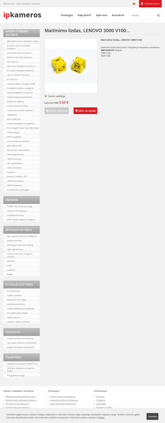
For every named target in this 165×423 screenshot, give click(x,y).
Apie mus (101, 15)
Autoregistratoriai (15, 154)
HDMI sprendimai (15, 180)
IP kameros (12, 79)
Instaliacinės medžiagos (18, 189)
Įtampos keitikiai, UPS (17, 176)
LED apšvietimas (14, 163)
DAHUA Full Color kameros (19, 57)
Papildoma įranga (15, 215)
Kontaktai (118, 15)
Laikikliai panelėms (16, 304)
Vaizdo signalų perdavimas (19, 97)
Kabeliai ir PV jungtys (16, 299)
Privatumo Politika (104, 407)
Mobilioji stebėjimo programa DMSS (20, 369)
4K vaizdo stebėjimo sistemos (21, 66)
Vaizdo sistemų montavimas (20, 338)
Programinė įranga (15, 375)
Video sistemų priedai (17, 105)
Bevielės (11, 261)
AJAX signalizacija (15, 249)
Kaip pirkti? (84, 15)
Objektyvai (12, 114)
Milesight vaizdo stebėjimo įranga (22, 41)
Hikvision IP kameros (17, 210)
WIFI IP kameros (14, 185)
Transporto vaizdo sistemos (20, 110)
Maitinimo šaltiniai (15, 101)
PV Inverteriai (13, 290)
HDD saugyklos (14, 136)
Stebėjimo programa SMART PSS (22, 363)
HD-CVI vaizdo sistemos (18, 74)
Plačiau (101, 417)
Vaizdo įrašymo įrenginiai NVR (21, 83)
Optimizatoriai (13, 317)
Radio (10, 274)
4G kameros (13, 61)
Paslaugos (67, 15)
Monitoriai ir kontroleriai (18, 150)
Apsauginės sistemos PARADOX (22, 236)
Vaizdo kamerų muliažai (18, 141)
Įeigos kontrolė (14, 240)
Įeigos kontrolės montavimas (20, 347)
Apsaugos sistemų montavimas (21, 342)
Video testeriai (14, 167)
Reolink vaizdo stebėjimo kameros (19, 47)
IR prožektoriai (14, 119)
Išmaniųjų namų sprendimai (20, 245)
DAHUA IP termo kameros (19, 52)
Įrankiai (10, 172)
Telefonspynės (14, 158)
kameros (22, 14)
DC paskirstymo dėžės (17, 312)
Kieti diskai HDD (14, 145)
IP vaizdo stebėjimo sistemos (20, 70)
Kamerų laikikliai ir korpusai (20, 92)
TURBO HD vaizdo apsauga (19, 206)
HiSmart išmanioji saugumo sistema (20, 255)
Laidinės (11, 269)
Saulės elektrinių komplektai (20, 308)
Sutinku (152, 416)
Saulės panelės (14, 295)
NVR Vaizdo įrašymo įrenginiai (21, 219)
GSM (9, 265)
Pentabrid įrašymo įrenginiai (20, 88)
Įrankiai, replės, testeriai (18, 321)
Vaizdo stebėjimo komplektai (20, 123)
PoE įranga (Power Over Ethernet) (23, 127)
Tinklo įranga (13, 132)
